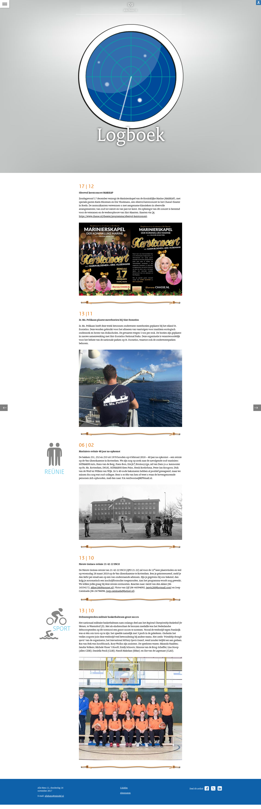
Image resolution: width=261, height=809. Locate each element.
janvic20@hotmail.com (93, 623)
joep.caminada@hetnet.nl (95, 627)
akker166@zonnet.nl (105, 619)
